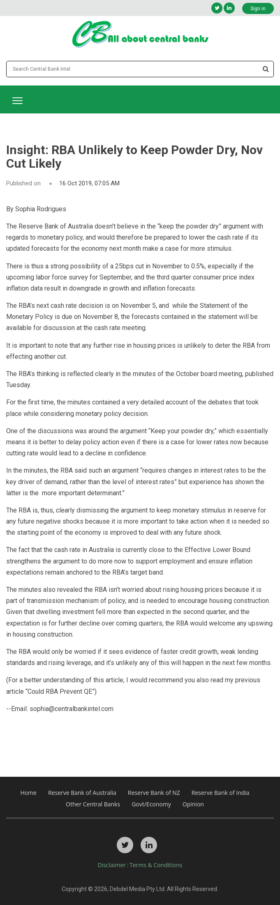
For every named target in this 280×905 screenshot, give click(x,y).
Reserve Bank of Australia (82, 792)
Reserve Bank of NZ (154, 792)
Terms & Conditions (156, 865)
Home (28, 792)
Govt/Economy (151, 804)
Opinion (193, 804)
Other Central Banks (93, 804)
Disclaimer (112, 865)
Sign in (258, 8)
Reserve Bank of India (221, 792)
